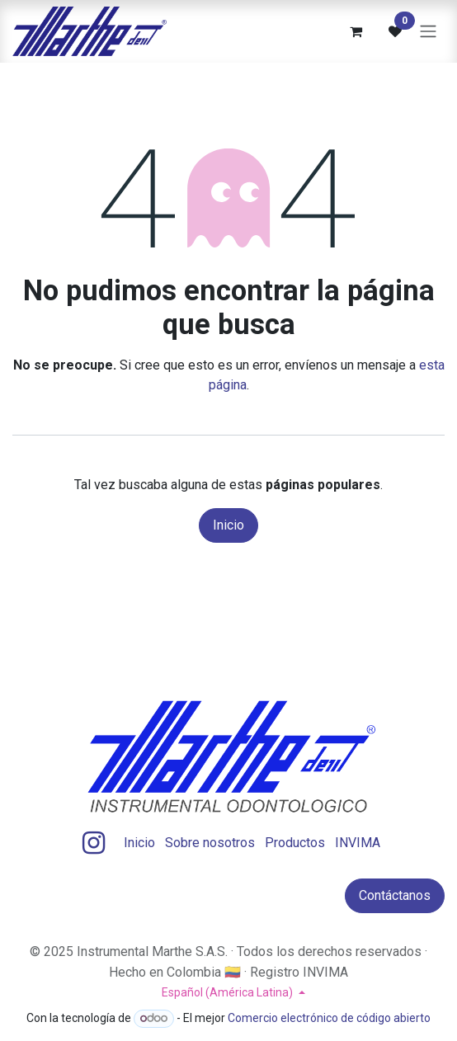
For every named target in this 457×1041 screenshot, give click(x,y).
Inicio (228, 525)
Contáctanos (395, 895)
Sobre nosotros (210, 842)
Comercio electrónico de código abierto (329, 1018)
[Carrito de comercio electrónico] (355, 31)
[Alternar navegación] (428, 32)
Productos (295, 842)
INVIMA (357, 842)
